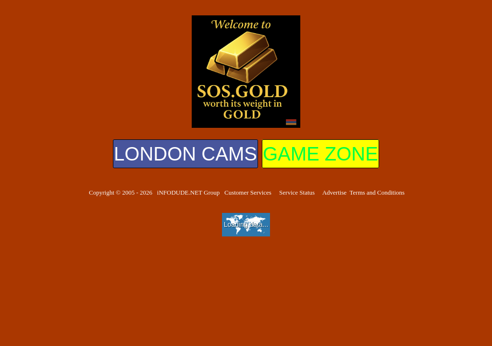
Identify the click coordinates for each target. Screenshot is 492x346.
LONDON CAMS (185, 153)
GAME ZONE (320, 153)
